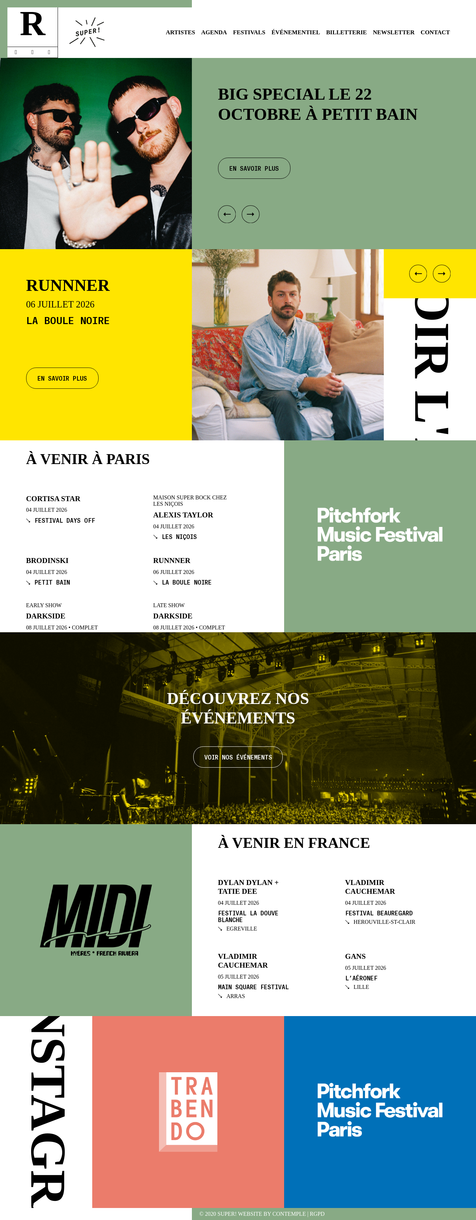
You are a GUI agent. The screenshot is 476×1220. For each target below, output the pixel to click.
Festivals (249, 32)
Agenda (214, 32)
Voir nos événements (238, 757)
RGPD (317, 1214)
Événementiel (295, 32)
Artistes (180, 32)
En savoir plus (62, 378)
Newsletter (394, 32)
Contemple (289, 1214)
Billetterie (346, 32)
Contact (435, 32)
